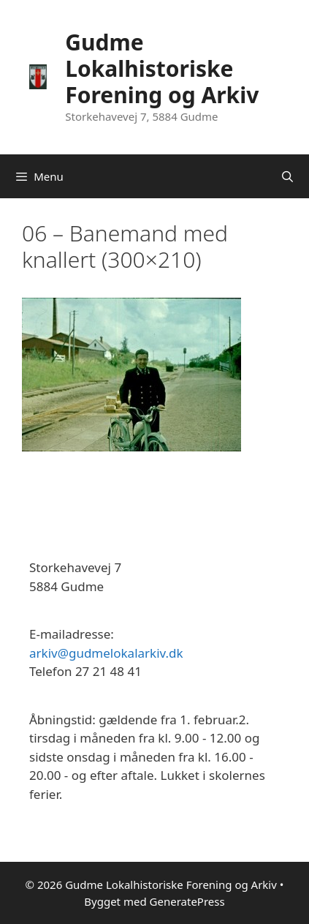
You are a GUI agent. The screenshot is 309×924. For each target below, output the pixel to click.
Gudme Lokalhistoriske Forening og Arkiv (162, 68)
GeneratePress (187, 901)
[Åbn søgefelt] (287, 176)
